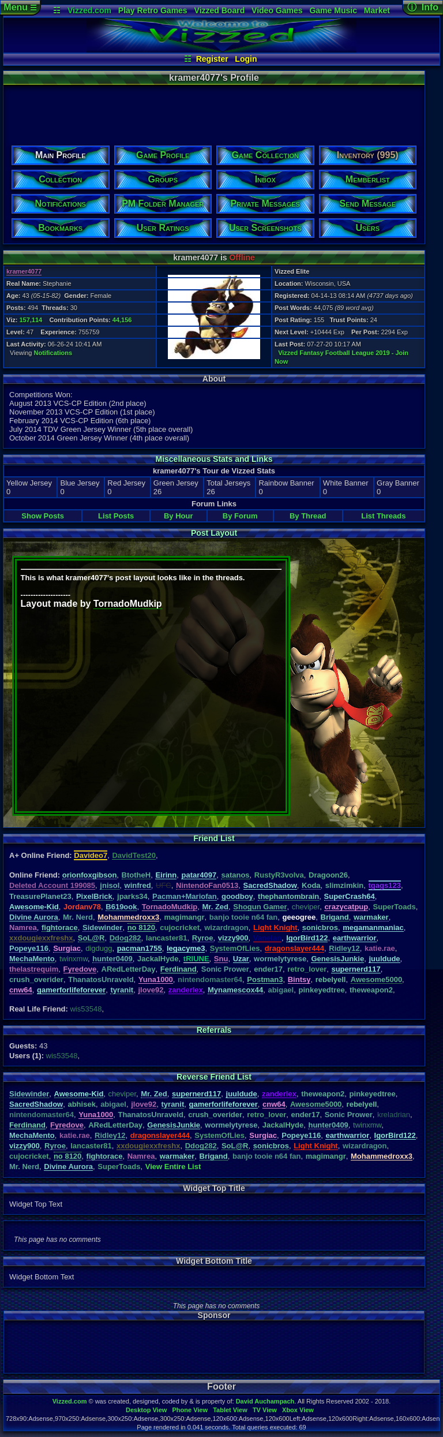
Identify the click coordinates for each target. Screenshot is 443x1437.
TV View (265, 1409)
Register (212, 59)
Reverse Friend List (214, 1076)
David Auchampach (265, 1401)
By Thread (308, 516)
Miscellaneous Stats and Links (213, 459)
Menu (19, 7)
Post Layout (214, 533)
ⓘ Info (422, 7)
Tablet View (230, 1409)
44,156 (122, 319)
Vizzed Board (219, 10)
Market (377, 10)
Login (246, 59)
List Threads (383, 516)
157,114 (30, 319)
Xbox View (298, 1409)
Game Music (332, 10)
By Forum (240, 516)
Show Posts (42, 516)
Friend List (214, 838)
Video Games (276, 10)
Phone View (190, 1409)
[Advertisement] (213, 111)
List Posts (116, 516)
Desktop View (146, 1409)
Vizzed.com (89, 10)
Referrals (214, 1030)
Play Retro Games (152, 10)
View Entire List (173, 1166)
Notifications (53, 352)
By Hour (178, 516)
